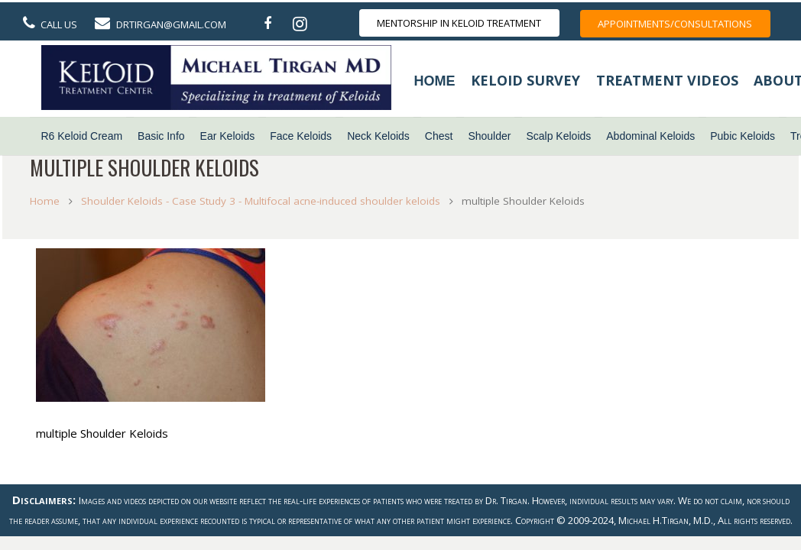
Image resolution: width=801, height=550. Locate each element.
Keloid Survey (525, 80)
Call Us (59, 24)
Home (435, 81)
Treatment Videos (667, 80)
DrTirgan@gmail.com (171, 24)
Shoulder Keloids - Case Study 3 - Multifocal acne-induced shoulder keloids (264, 200)
